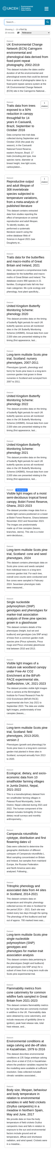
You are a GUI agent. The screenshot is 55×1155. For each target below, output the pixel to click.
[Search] (48, 22)
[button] (18, 33)
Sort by (24, 29)
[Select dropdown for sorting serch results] (35, 33)
